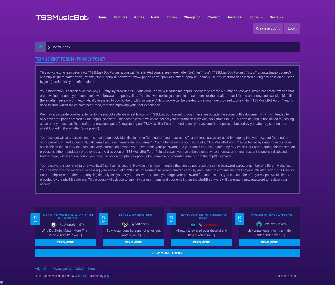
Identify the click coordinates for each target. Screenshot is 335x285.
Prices (139, 17)
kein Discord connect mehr (136, 214)
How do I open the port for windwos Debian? (204, 216)
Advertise (41, 269)
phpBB (108, 276)
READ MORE (65, 242)
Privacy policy (62, 269)
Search (277, 17)
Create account (268, 28)
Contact (214, 17)
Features (120, 17)
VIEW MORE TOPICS (167, 253)
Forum (172, 17)
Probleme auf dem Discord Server (271, 214)
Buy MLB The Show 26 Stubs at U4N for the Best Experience (68, 216)
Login (292, 28)
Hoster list (234, 17)
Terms (92, 269)
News (155, 17)
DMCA (79, 269)
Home (102, 17)
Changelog (192, 17)
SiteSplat (80, 276)
